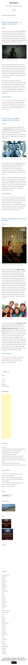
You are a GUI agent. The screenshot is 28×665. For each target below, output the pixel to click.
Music (3, 619)
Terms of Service (5, 386)
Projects (18, 100)
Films (3, 382)
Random (15, 357)
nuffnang (13, 204)
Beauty (3, 578)
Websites (4, 648)
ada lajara (12, 102)
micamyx (18, 105)
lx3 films (6, 105)
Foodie (3, 603)
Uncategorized (5, 646)
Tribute (3, 642)
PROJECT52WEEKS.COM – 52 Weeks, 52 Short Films (11, 23)
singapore (4, 362)
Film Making (4, 601)
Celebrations (4, 585)
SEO (3, 637)
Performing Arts (5, 623)
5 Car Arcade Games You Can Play (9, 454)
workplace (4, 651)
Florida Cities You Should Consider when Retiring (12, 457)
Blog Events (4, 580)
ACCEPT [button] (14, 662)
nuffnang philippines (6, 206)
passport (20, 358)
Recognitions (5, 633)
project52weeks (18, 107)
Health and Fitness (6, 610)
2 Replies (4, 27)
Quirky (3, 630)
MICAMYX (14, 3)
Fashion (3, 600)
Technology (4, 639)
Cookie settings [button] (21, 660)
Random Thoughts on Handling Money (10, 452)
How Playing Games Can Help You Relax (10, 463)
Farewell (3, 598)
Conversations (5, 591)
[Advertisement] (6, 416)
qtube (17, 360)
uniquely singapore (6, 209)
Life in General (5, 612)
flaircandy (22, 102)
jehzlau (17, 104)
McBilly (6, 342)
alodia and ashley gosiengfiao (8, 199)
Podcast (3, 625)
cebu (23, 357)
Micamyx (21, 274)
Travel (14, 197)
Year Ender (4, 653)
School (3, 635)
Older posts (5, 371)
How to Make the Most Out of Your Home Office (12, 456)
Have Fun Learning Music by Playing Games (11, 450)
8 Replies (4, 123)
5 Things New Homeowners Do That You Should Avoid (14, 465)
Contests (4, 589)
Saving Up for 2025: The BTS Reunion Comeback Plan (13, 449)
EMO (3, 593)
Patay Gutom (16, 278)
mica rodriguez (12, 105)
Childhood (4, 587)
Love (3, 614)
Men (3, 616)
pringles (8, 207)
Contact (3, 380)
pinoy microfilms (10, 107)
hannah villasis (5, 104)
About (3, 379)
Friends (3, 358)
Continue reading (7, 96)
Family (3, 596)
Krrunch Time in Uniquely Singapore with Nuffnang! (10, 119)
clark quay (17, 199)
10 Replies (4, 224)
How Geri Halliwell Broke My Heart (14, 477)
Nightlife (4, 621)
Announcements (5, 575)
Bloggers (4, 582)
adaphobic (17, 102)
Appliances (4, 576)
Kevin (18, 341)
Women (3, 649)
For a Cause (4, 605)
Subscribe (4, 384)
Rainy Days (4, 447)
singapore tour (21, 207)
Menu (14, 9)
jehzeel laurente (12, 104)
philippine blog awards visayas (8, 360)
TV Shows (4, 644)
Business (4, 584)
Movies (14, 100)
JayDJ (3, 486)
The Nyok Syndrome (10, 486)
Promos (3, 628)
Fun (3, 609)
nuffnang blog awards (20, 204)
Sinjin (15, 341)
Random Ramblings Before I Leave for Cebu (13, 219)
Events (3, 594)
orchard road (14, 206)
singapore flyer (14, 207)
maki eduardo (8, 202)
